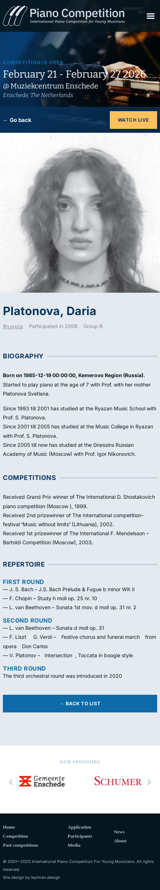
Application (79, 827)
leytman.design (45, 877)
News (119, 831)
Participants (80, 836)
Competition (15, 836)
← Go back (17, 120)
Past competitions (20, 845)
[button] (150, 15)
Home (9, 827)
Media (74, 845)
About (120, 840)
